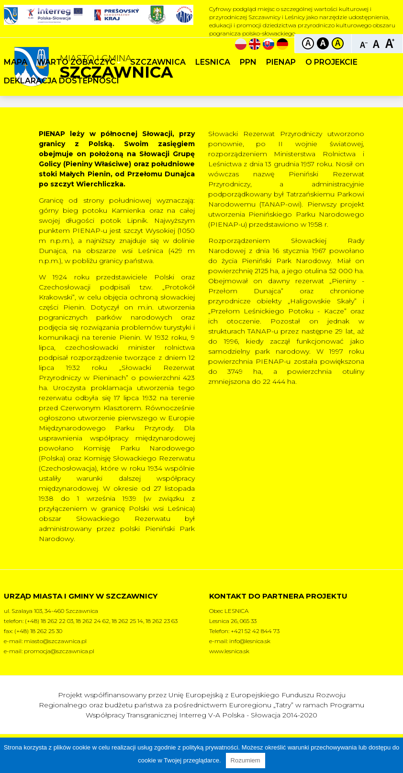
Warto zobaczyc (79, 62)
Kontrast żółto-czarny (338, 43)
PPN (248, 62)
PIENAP (281, 62)
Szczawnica (158, 62)
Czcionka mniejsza (364, 42)
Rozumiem (245, 760)
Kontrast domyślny (308, 43)
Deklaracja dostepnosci (61, 80)
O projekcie (331, 62)
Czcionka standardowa (377, 42)
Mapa (15, 62)
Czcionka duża (390, 42)
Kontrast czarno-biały (323, 43)
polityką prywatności (210, 747)
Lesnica (212, 62)
